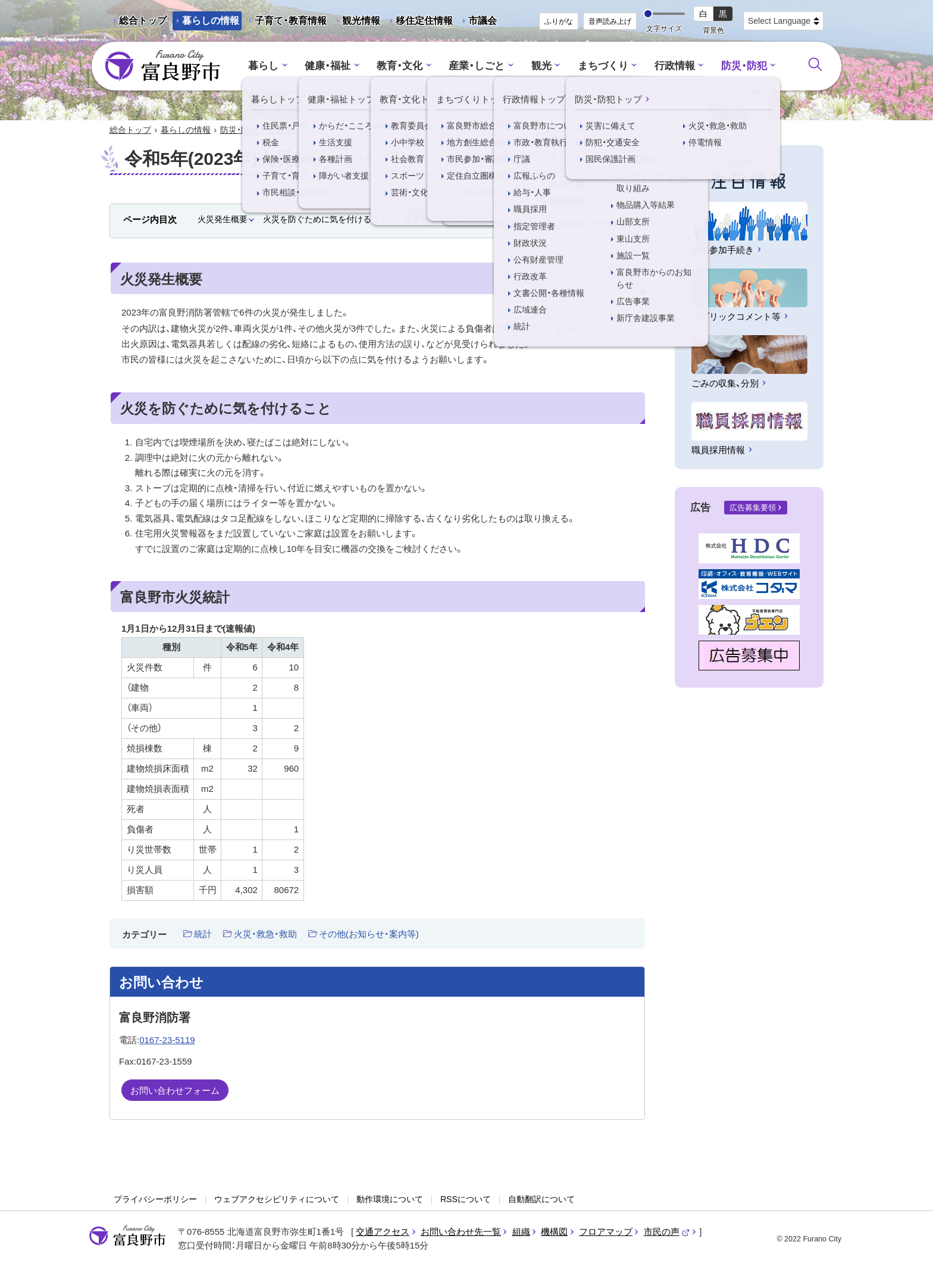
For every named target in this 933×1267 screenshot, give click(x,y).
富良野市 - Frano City (162, 66)
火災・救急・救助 (296, 130)
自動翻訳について (541, 1199)
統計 (203, 934)
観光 (541, 65)
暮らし (263, 65)
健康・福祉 (327, 65)
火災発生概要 (223, 219)
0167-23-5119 (167, 1040)
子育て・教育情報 (291, 20)
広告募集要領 (753, 507)
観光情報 (356, 22)
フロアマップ (606, 1232)
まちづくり (603, 65)
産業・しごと (477, 65)
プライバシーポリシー (155, 1199)
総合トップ (143, 20)
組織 (521, 1232)
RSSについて (465, 1199)
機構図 (554, 1232)
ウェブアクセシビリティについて (276, 1199)
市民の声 (667, 1232)
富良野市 (127, 1236)
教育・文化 (399, 65)
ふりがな (558, 21)
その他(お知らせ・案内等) (369, 934)
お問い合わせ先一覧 (461, 1232)
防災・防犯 (744, 65)
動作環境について (389, 1199)
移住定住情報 (419, 22)
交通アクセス (382, 1232)
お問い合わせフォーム (175, 1090)
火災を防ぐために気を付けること (325, 219)
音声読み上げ (609, 21)
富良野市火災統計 (437, 219)
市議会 (482, 20)
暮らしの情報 (210, 20)
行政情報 (675, 65)
